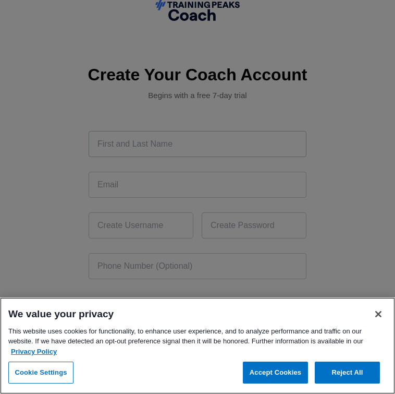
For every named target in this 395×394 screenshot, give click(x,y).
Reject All (347, 372)
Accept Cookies (275, 372)
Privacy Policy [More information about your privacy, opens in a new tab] (34, 351)
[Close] (378, 314)
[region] (197, 345)
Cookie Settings (41, 372)
